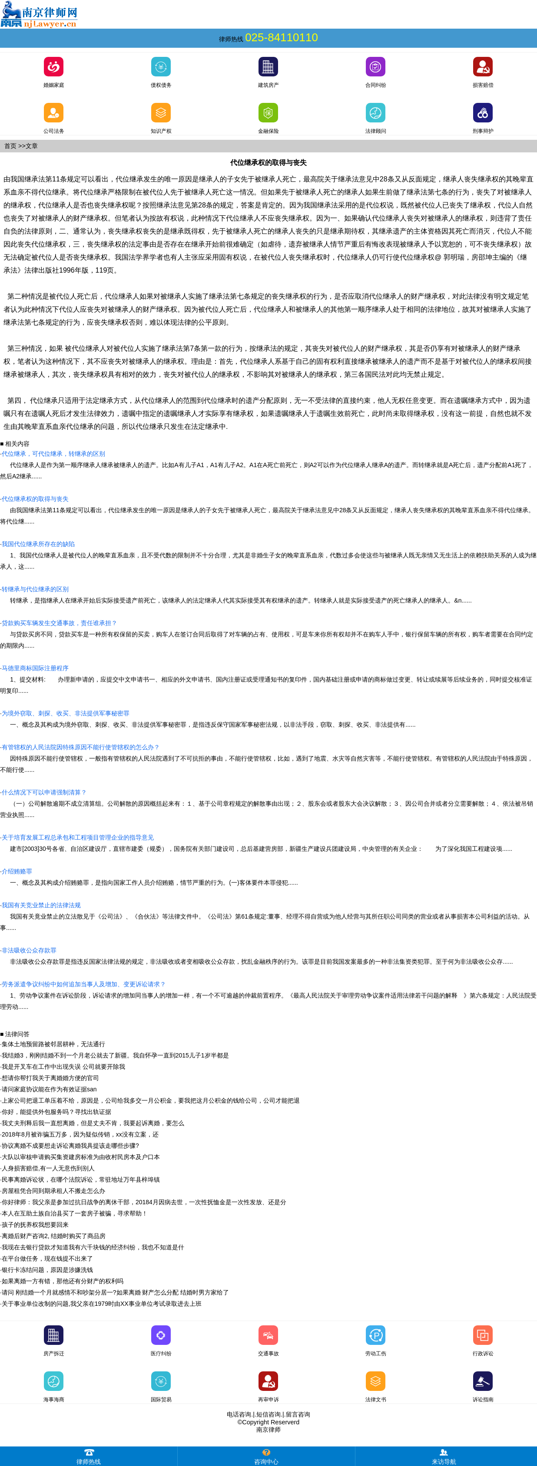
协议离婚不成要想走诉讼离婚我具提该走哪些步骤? (70, 1145)
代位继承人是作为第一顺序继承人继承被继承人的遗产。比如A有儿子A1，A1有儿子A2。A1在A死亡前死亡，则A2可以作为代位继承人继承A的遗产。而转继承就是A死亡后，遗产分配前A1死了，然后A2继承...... (266, 465)
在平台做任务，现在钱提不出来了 (47, 1258)
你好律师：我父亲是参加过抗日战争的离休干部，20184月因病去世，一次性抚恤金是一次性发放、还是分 (144, 1202)
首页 (10, 145)
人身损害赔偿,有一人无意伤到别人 (48, 1168)
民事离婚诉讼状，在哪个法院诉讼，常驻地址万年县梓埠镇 (81, 1179)
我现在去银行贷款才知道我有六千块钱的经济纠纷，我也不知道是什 (93, 1247)
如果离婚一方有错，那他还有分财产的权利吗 (62, 1281)
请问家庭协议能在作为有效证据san (49, 1089)
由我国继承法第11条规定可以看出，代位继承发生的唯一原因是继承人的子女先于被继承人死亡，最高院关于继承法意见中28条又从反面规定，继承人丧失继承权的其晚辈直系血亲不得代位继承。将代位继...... (267, 510)
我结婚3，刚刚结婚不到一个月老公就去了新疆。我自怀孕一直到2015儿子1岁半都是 (115, 1055)
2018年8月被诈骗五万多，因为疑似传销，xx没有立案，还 (80, 1134)
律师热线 (88, 1455)
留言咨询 (298, 1414)
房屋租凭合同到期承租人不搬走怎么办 (53, 1190)
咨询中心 (266, 1455)
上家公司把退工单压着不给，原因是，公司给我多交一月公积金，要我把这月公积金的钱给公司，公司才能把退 (151, 1100)
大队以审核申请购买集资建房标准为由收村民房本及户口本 (81, 1156)
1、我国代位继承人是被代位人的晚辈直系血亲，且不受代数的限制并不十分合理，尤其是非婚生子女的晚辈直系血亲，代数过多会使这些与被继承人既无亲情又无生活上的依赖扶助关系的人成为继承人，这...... (268, 555)
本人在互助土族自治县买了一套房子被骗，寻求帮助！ (75, 1213)
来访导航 (444, 1455)
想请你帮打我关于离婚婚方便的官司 (50, 1077)
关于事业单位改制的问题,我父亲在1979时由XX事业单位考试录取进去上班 (102, 1303)
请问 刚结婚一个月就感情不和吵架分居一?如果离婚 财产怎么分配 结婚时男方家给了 (115, 1292)
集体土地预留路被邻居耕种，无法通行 (53, 1044)
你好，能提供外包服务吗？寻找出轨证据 (56, 1111)
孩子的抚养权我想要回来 (35, 1224)
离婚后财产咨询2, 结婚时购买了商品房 (54, 1235)
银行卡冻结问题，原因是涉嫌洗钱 (47, 1269)
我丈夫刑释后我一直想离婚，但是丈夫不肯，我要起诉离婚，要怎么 (93, 1123)
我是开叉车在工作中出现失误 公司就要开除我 (63, 1066)
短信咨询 (268, 1414)
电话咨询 (239, 1414)
